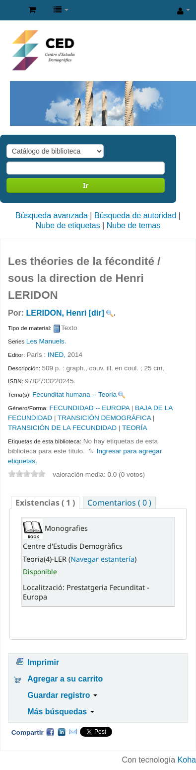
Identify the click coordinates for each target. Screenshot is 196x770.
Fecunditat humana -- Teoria (74, 394)
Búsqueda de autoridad (135, 215)
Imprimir (43, 662)
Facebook (50, 732)
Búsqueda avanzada (51, 215)
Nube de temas (134, 225)
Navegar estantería (102, 559)
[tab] (45, 503)
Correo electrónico (73, 732)
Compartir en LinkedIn (61, 732)
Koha (187, 760)
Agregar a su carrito (65, 679)
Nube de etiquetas (68, 225)
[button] (32, 10)
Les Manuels (45, 341)
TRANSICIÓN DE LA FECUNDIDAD (62, 427)
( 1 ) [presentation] (45, 502)
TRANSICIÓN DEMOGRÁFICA (104, 418)
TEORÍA (134, 427)
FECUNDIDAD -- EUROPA (89, 408)
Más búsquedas (60, 711)
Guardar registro (62, 695)
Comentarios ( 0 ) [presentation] (119, 502)
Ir (85, 185)
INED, (57, 354)
